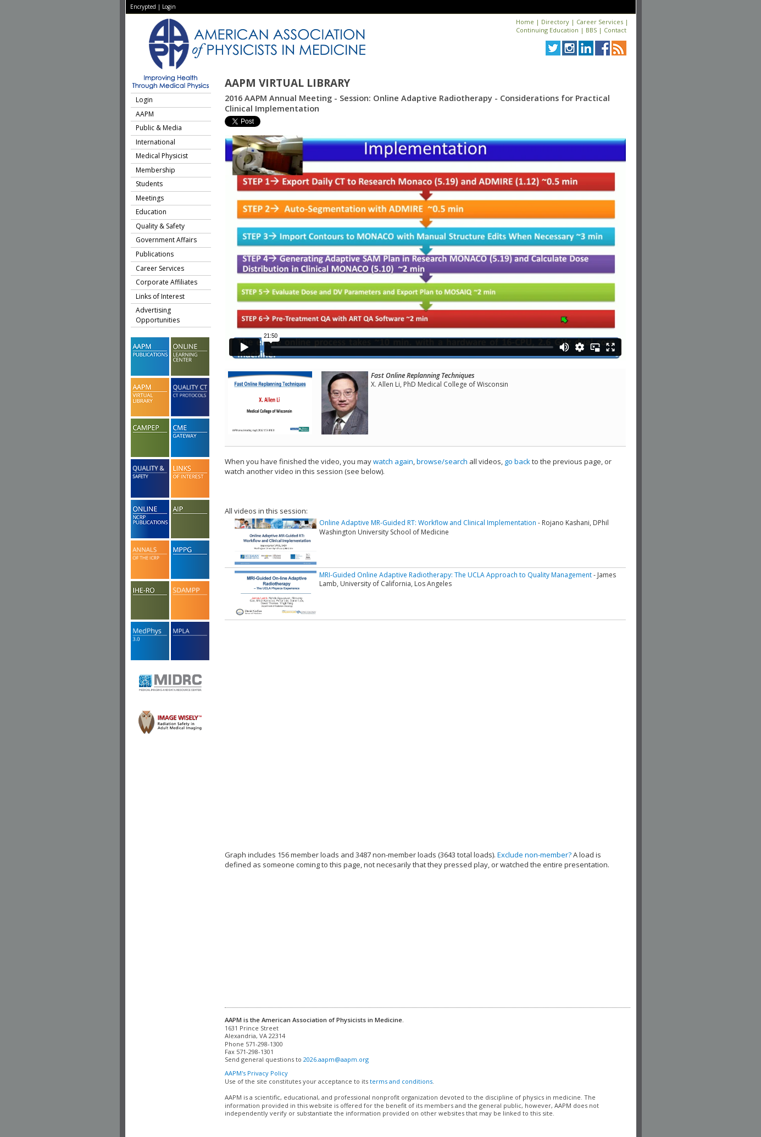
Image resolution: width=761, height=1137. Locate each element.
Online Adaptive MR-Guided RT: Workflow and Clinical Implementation (427, 522)
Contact (615, 30)
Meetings (150, 198)
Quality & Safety (160, 226)
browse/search (442, 461)
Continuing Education (547, 30)
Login (169, 6)
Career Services (599, 22)
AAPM (145, 114)
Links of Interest (160, 296)
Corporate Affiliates (166, 282)
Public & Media (159, 127)
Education (151, 211)
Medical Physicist (162, 155)
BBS (591, 30)
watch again (393, 461)
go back (517, 461)
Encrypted (143, 6)
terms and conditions (401, 1081)
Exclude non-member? (534, 855)
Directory (555, 22)
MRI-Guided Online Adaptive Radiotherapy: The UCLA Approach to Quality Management (455, 574)
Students (149, 183)
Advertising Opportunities (158, 315)
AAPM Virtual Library (287, 83)
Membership (155, 170)
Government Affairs (166, 239)
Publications (155, 254)
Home (525, 22)
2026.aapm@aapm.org (336, 1059)
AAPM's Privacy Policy (256, 1073)
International (155, 142)
